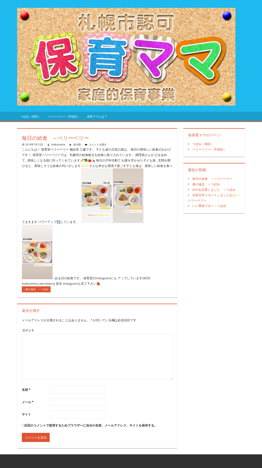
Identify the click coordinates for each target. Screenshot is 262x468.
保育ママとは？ (97, 116)
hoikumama (58, 144)
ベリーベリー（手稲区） (64, 116)
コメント (28, 330)
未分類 (77, 144)
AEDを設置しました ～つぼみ (213, 189)
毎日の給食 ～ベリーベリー (212, 179)
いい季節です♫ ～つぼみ (209, 206)
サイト (26, 414)
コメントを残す (98, 144)
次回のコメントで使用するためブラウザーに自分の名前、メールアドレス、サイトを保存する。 (90, 425)
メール (27, 402)
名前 (26, 390)
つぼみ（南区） (31, 116)
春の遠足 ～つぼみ (37, 289)
